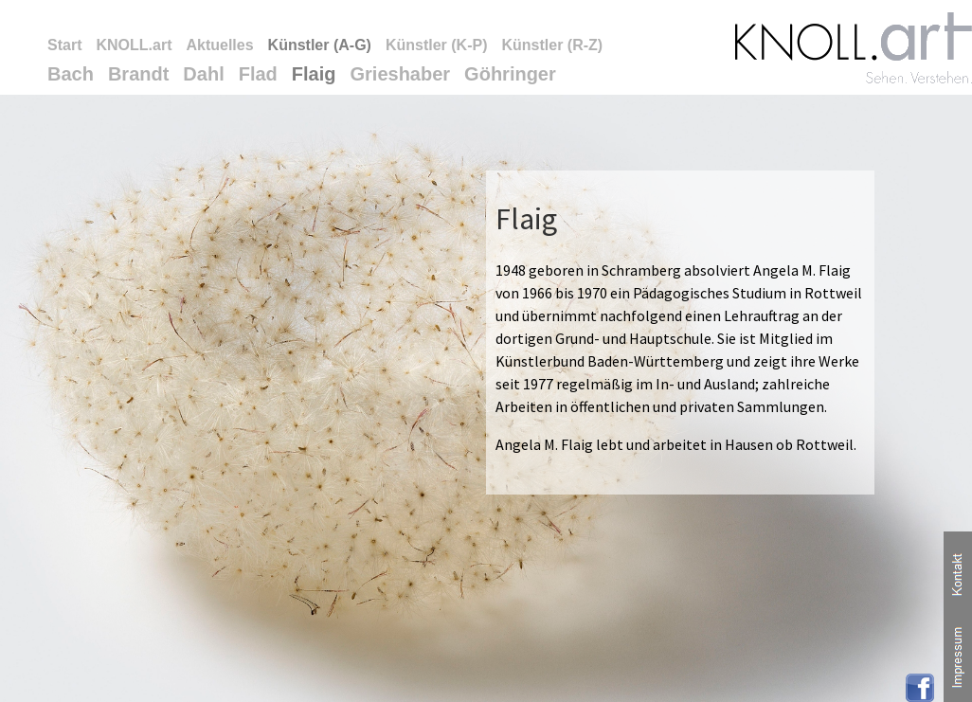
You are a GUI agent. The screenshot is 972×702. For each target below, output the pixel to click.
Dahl (203, 73)
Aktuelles (219, 45)
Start (64, 45)
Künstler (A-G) (319, 45)
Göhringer (510, 73)
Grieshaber (401, 73)
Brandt (138, 73)
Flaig (314, 73)
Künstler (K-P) (437, 45)
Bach (70, 73)
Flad (258, 73)
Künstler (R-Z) (552, 45)
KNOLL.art (133, 45)
